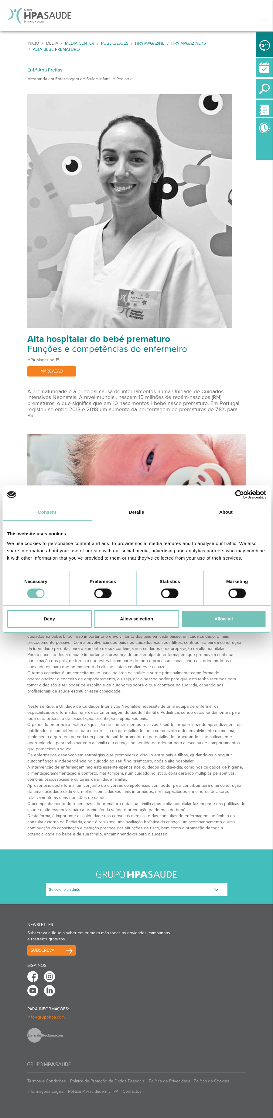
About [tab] (226, 512)
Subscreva (42, 950)
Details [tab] (136, 512)
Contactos (132, 1091)
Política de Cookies (211, 1081)
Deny (49, 618)
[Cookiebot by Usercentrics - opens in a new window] (239, 494)
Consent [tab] (47, 512)
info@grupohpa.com (46, 1017)
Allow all (223, 618)
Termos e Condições (46, 1081)
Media (52, 43)
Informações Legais (45, 1091)
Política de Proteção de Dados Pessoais (107, 1081)
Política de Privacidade (170, 1081)
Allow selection (136, 618)
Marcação (51, 371)
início (33, 43)
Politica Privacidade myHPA (93, 1091)
